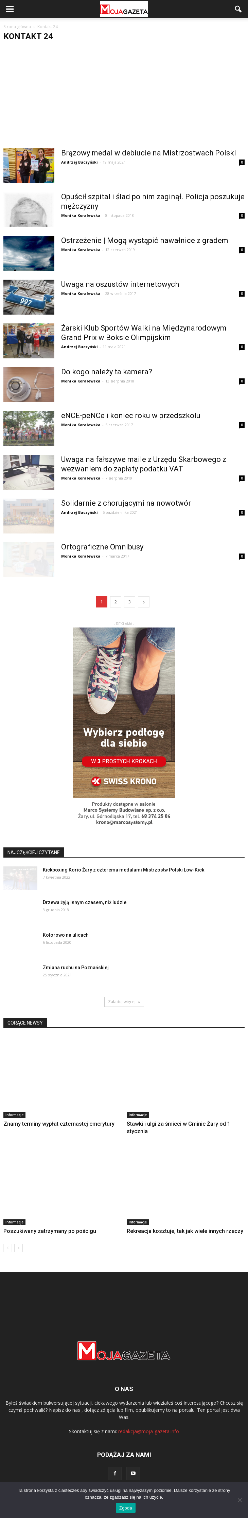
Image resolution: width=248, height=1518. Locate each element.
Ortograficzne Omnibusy (102, 547)
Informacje (14, 1114)
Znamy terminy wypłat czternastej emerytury (58, 1124)
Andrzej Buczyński (79, 162)
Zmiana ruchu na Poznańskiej (76, 967)
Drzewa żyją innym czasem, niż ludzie (84, 902)
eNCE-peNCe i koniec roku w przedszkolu (130, 415)
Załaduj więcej (124, 1002)
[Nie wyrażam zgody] (239, 1500)
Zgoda (125, 1508)
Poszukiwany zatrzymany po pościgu (49, 1231)
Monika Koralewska (81, 215)
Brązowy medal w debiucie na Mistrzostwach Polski (148, 153)
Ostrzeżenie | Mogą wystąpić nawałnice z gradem (144, 240)
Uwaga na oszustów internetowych (120, 284)
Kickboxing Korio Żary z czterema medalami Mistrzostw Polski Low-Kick (123, 870)
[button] (238, 9)
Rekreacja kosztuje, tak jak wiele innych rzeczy (185, 1231)
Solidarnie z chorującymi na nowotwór (126, 503)
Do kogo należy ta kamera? (106, 372)
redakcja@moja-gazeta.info (148, 1431)
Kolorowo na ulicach (66, 935)
